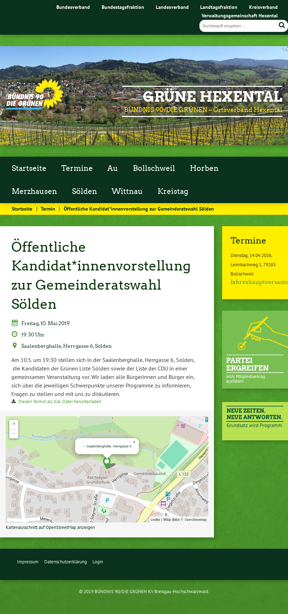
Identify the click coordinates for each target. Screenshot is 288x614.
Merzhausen (34, 191)
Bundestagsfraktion (123, 7)
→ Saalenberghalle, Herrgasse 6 (106, 446)
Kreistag (173, 191)
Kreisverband (263, 7)
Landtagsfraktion (218, 7)
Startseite (29, 168)
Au (112, 168)
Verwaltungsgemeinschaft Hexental (240, 15)
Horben (204, 168)
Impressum (28, 562)
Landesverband (172, 7)
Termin (48, 208)
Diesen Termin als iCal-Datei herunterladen (59, 401)
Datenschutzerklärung (65, 562)
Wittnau (127, 191)
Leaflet (155, 519)
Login (97, 562)
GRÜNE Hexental (212, 96)
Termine (77, 168)
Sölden (84, 191)
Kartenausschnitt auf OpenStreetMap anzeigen (50, 527)
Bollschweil (154, 168)
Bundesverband (73, 7)
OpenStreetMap (196, 519)
